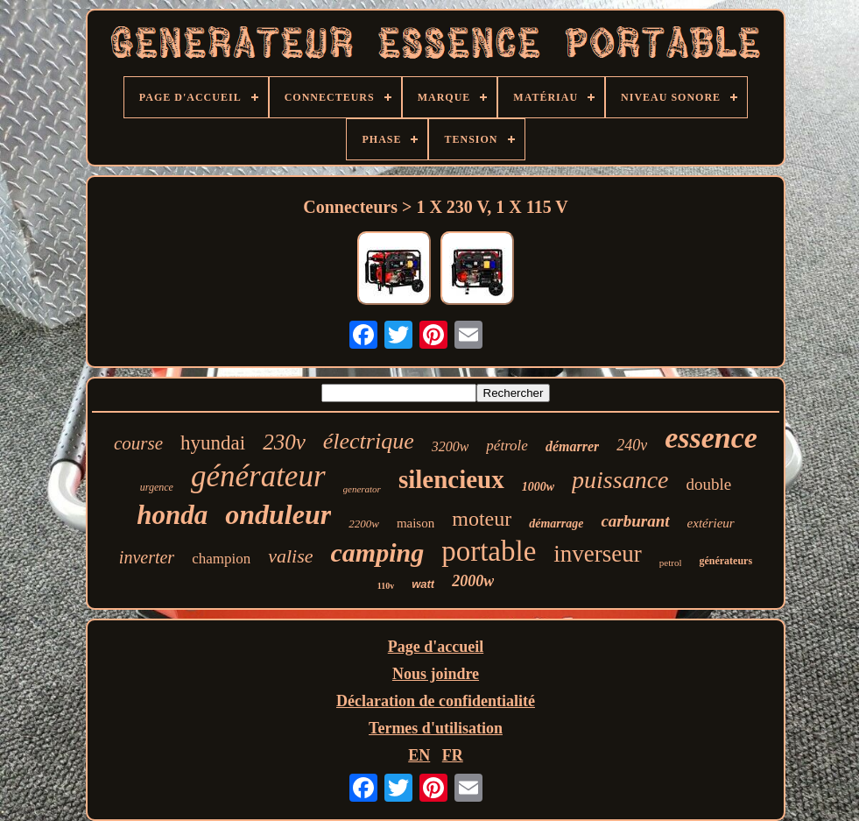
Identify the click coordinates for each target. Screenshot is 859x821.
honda (172, 514)
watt (423, 584)
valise (290, 556)
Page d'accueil (435, 646)
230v (284, 442)
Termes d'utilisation (436, 728)
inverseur (597, 554)
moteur (481, 518)
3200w (450, 446)
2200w (364, 523)
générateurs (725, 561)
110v (385, 586)
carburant (635, 521)
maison (415, 523)
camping (378, 552)
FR (452, 755)
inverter (146, 557)
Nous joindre (435, 674)
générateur (258, 476)
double (709, 484)
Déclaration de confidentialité (435, 701)
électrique (368, 441)
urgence (156, 487)
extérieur (711, 523)
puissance (620, 479)
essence (711, 437)
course (138, 443)
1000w (538, 486)
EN (419, 755)
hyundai (212, 443)
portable (488, 551)
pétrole (507, 445)
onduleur (278, 514)
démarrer (572, 446)
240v (631, 445)
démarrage (556, 523)
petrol (670, 562)
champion (221, 558)
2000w (473, 581)
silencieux (451, 479)
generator (362, 489)
